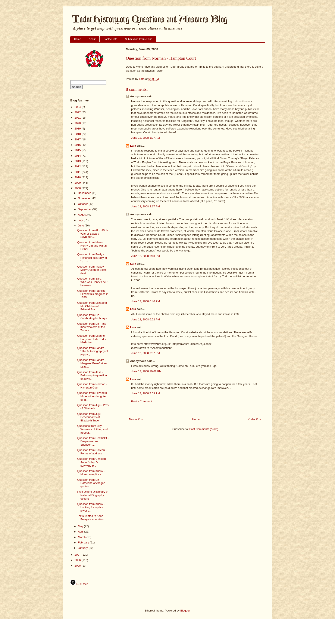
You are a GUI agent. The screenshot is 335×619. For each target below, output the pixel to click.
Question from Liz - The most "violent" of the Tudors (91, 327)
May (81, 526)
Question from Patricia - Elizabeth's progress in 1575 (92, 294)
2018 (78, 133)
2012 (78, 166)
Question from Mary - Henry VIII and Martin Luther (92, 246)
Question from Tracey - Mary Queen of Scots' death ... (92, 270)
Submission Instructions (138, 39)
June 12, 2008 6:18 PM (145, 255)
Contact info (110, 39)
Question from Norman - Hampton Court (92, 385)
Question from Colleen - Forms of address (91, 451)
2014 (78, 155)
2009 (78, 182)
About (92, 39)
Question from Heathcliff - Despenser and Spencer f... (93, 441)
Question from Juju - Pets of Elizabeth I (93, 406)
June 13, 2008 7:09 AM (145, 393)
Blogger (185, 610)
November (85, 198)
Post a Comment (141, 401)
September (85, 209)
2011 (78, 172)
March (82, 537)
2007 (78, 554)
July (81, 220)
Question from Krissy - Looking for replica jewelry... (91, 507)
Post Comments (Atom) (203, 429)
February (84, 542)
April (81, 531)
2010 (78, 177)
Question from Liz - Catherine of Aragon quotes (91, 483)
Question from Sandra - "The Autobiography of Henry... (92, 351)
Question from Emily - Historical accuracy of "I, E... (92, 258)
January (83, 547)
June (81, 225)
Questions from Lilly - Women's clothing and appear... (92, 429)
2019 (78, 128)
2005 (78, 565)
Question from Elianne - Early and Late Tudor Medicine (91, 339)
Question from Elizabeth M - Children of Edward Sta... (92, 306)
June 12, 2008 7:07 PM (145, 353)
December (85, 193)
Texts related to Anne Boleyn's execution (90, 517)
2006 (78, 560)
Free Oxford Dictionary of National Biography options (92, 495)
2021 (78, 117)
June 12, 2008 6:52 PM (145, 319)
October (83, 203)
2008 (78, 188)
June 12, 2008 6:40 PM (145, 301)
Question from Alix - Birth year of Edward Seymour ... (92, 233)
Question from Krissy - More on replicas (91, 472)
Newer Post (136, 419)
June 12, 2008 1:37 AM (145, 137)
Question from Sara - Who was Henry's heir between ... (92, 282)
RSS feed (79, 584)
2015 (78, 150)
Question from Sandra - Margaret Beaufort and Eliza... (92, 363)
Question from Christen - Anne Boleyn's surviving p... (92, 462)
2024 (78, 107)
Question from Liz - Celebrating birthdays (92, 316)
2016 (78, 144)
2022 (78, 112)
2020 (78, 123)
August (82, 214)
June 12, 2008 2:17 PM (145, 206)
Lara (133, 145)
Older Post (255, 419)
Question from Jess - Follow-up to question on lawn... (92, 375)
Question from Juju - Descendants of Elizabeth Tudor (89, 417)
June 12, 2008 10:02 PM (146, 371)
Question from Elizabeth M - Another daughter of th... (92, 396)
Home (77, 39)
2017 (78, 139)
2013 (78, 161)
